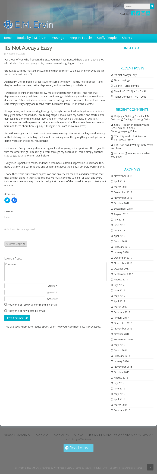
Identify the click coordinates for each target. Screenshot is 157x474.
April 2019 (119, 181)
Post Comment (17, 318)
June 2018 (119, 225)
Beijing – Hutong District (138, 119)
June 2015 (119, 388)
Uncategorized (27, 229)
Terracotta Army (123, 139)
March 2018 (120, 241)
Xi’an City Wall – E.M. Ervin (128, 136)
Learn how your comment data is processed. (75, 326)
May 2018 (119, 230)
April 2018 (119, 236)
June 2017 (119, 290)
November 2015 (123, 366)
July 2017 (119, 285)
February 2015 (122, 410)
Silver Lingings (15, 243)
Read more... (78, 448)
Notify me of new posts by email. (26, 310)
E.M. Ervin (28, 24)
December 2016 (123, 323)
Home (7, 38)
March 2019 (120, 186)
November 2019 (123, 176)
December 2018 (123, 192)
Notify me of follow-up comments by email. (32, 304)
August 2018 (121, 214)
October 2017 (122, 268)
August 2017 (121, 279)
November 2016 (123, 328)
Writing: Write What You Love (132, 146)
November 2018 (123, 197)
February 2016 (122, 355)
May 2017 (119, 295)
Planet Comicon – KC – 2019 (130, 96)
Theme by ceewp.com (85, 467)
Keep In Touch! (80, 38)
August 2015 (121, 377)
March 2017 (120, 306)
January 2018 (121, 252)
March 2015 (120, 404)
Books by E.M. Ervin (31, 38)
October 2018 (122, 203)
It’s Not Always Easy (125, 74)
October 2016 (122, 334)
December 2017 (123, 257)
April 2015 (119, 399)
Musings (57, 38)
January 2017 (121, 317)
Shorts (127, 38)
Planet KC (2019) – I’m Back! (130, 91)
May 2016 (119, 345)
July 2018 (119, 219)
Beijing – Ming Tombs (126, 85)
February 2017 (122, 312)
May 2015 (119, 394)
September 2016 (123, 339)
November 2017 (123, 263)
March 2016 (120, 350)
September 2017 (123, 274)
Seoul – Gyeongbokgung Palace (124, 129)
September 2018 (123, 208)
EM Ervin (11, 229)
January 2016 (121, 361)
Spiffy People (107, 38)
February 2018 (122, 246)
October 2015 (122, 372)
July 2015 (119, 383)
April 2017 (119, 301)
